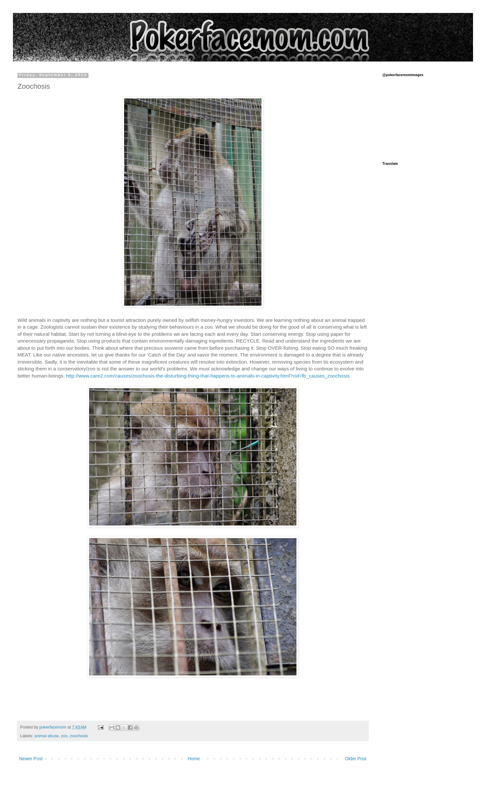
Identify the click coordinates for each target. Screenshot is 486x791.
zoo (64, 736)
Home (194, 758)
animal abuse (46, 736)
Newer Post (30, 758)
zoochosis (79, 736)
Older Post (355, 758)
